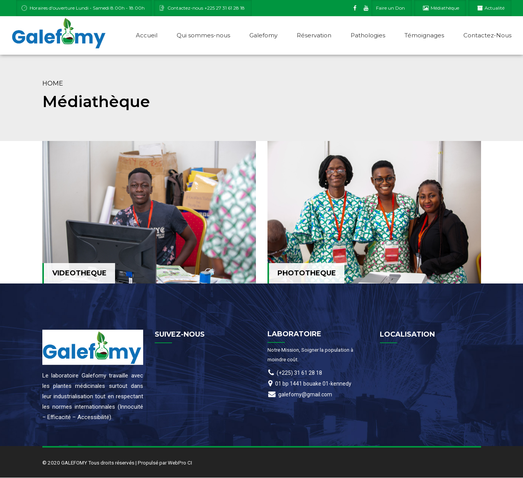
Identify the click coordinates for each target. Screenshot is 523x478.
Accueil (146, 35)
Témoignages (424, 35)
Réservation (314, 35)
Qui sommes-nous (203, 35)
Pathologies (368, 35)
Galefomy (263, 35)
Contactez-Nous (487, 35)
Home (52, 83)
